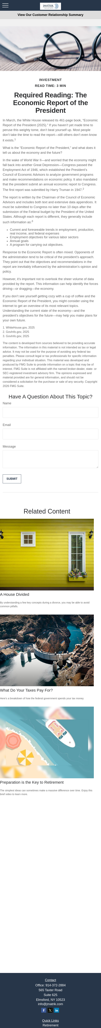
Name (7, 403)
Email (7, 425)
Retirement (50, 1025)
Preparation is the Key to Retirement (32, 782)
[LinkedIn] (56, 1010)
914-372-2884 (56, 985)
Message (9, 446)
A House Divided (14, 594)
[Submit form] (12, 478)
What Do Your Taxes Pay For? (26, 690)
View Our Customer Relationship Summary (50, 15)
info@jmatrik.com (50, 1004)
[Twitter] (50, 1010)
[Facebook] (43, 1010)
